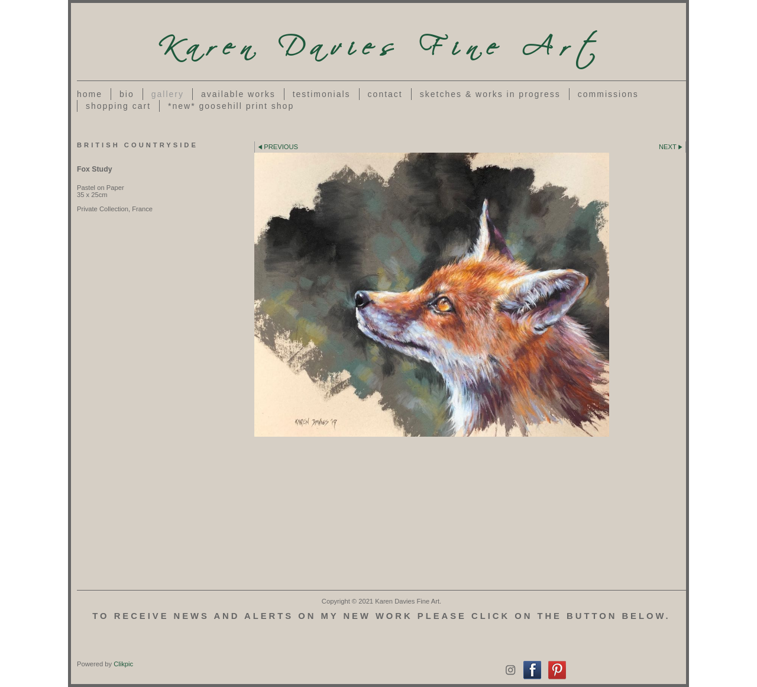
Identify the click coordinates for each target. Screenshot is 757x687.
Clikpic (123, 663)
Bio (126, 94)
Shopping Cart (118, 106)
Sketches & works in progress (490, 94)
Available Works (238, 94)
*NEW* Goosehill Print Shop (231, 106)
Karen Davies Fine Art (381, 41)
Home (89, 94)
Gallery (167, 94)
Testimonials (322, 94)
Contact (385, 94)
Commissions (608, 94)
